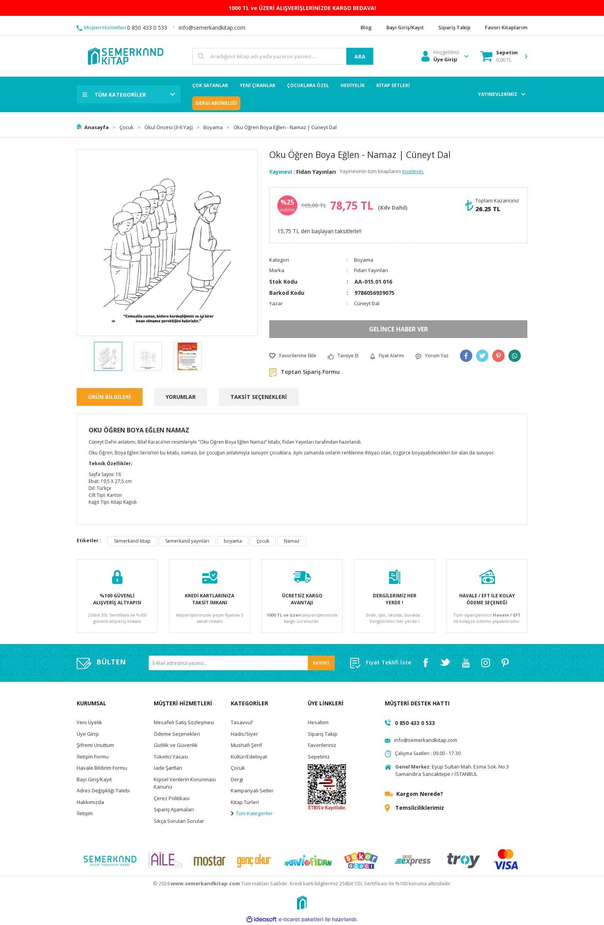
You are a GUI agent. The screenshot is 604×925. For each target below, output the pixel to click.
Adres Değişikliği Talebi (103, 790)
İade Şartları (168, 767)
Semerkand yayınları (187, 541)
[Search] (282, 56)
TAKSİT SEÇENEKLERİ (258, 396)
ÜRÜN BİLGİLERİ (109, 396)
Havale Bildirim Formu (102, 767)
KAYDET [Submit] (321, 663)
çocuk (263, 541)
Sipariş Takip (322, 733)
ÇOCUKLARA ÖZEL (308, 85)
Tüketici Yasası (171, 756)
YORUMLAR (181, 396)
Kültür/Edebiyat (249, 756)
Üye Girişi (88, 733)
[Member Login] (440, 56)
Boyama (363, 259)
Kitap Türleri (245, 802)
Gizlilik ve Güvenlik (176, 745)
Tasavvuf (242, 722)
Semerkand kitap (132, 541)
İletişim (85, 813)
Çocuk (238, 767)
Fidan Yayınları (316, 171)
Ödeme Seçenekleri (177, 733)
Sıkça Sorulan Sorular (179, 820)
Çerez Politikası (172, 798)
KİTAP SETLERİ (393, 85)
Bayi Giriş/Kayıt (94, 779)
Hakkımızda (90, 802)
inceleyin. (413, 171)
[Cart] (499, 56)
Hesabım (318, 722)
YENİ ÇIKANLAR (257, 85)
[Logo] (125, 55)
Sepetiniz (319, 756)
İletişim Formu (93, 756)
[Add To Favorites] (292, 355)
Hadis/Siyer (244, 733)
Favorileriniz (322, 745)
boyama (233, 541)
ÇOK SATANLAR (210, 85)
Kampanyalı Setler (252, 790)
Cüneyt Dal (366, 303)
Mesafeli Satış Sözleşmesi (184, 722)
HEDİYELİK (353, 85)
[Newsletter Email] (242, 663)
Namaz (291, 541)
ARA (360, 56)
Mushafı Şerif (246, 745)
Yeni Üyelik (89, 722)
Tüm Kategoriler (252, 813)
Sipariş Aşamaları (174, 809)
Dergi (237, 779)
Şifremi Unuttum (95, 745)
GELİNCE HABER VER (398, 329)
